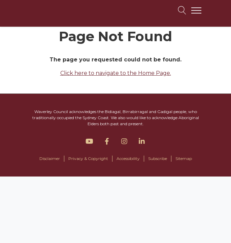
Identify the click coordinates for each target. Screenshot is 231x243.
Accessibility (128, 158)
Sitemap (183, 158)
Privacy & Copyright (88, 158)
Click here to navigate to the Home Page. (115, 73)
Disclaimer (49, 158)
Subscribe (157, 158)
